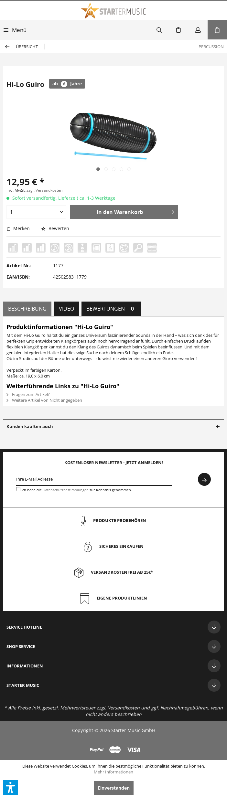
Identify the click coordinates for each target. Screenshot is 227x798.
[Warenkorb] (217, 29)
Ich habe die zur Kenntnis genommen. (76, 489)
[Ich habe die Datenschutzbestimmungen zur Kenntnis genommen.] (18, 489)
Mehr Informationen (113, 772)
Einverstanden (114, 788)
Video (66, 308)
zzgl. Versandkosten (44, 190)
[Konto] (198, 29)
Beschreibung (27, 308)
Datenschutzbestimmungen (66, 489)
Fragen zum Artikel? (28, 394)
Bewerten (55, 228)
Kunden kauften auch (29, 426)
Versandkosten (124, 708)
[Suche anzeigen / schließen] (159, 29)
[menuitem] (15, 29)
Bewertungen (111, 308)
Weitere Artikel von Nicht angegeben (44, 400)
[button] (10, 787)
